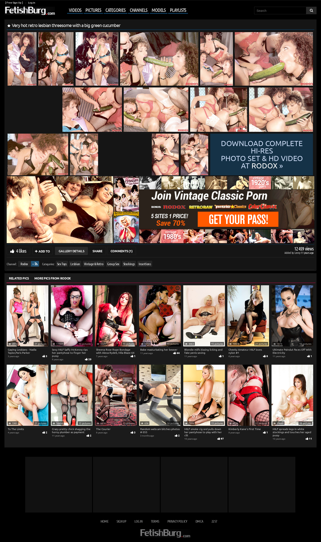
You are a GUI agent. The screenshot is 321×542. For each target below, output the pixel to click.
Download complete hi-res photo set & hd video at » (262, 154)
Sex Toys (62, 264)
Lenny (297, 252)
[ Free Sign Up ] (14, 2)
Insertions (145, 264)
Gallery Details (71, 251)
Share (97, 251)
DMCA (199, 521)
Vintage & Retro (93, 264)
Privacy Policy (177, 521)
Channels (138, 10)
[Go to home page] (29, 11)
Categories (115, 10)
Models (159, 10)
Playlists (178, 10)
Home (104, 521)
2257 (214, 521)
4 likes (21, 251)
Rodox (24, 264)
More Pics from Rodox (52, 278)
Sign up (121, 521)
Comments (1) (122, 251)
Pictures (93, 10)
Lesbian (75, 264)
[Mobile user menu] (122, 10)
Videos (75, 10)
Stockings (129, 264)
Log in (31, 2)
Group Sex (113, 264)
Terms (155, 521)
